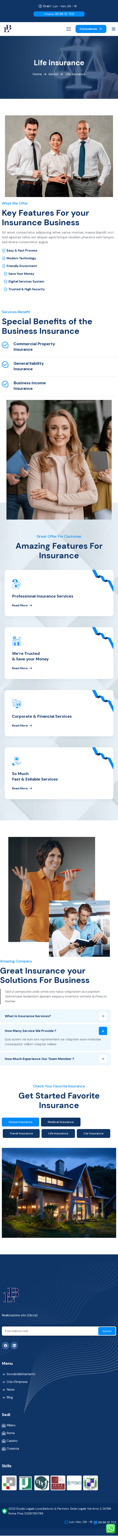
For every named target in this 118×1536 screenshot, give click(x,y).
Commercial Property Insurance (34, 346)
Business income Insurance (29, 385)
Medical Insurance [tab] (61, 1122)
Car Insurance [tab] (93, 1134)
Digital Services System (26, 282)
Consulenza (91, 29)
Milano (11, 1426)
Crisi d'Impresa (17, 1382)
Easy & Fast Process (22, 251)
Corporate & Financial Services (42, 716)
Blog (10, 1398)
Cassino (12, 1441)
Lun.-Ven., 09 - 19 (80, 1522)
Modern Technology (22, 259)
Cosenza (13, 1449)
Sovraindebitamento (21, 1375)
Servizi (53, 74)
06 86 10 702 (59, 14)
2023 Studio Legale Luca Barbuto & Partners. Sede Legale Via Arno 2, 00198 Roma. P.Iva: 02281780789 (59, 1511)
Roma (11, 1434)
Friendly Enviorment (22, 266)
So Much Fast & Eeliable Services (35, 776)
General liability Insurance (28, 366)
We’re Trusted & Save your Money (30, 656)
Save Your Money (21, 274)
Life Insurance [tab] (58, 1134)
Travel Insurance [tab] (21, 1134)
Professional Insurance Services (42, 596)
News (11, 1390)
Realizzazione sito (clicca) (20, 1316)
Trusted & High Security (26, 290)
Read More (22, 605)
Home (36, 74)
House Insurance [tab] (20, 1122)
